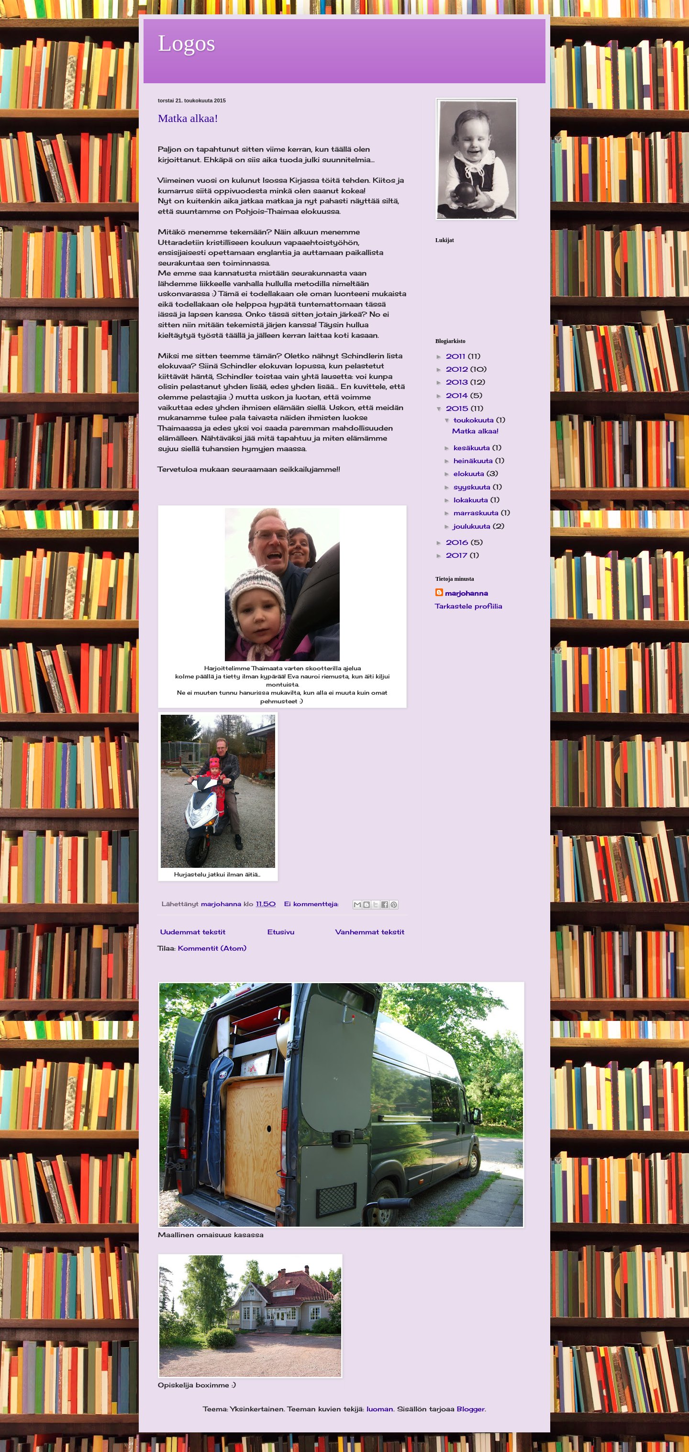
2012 (458, 369)
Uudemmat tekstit (192, 932)
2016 (458, 542)
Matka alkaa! (188, 118)
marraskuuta (477, 513)
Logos (186, 42)
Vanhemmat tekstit (370, 932)
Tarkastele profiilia (468, 606)
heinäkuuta (474, 460)
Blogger (471, 1409)
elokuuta (470, 473)
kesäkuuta (473, 447)
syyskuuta (473, 487)
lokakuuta (472, 500)
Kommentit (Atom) (212, 948)
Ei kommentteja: (312, 904)
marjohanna (466, 593)
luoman (380, 1409)
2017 (458, 555)
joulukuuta (473, 526)
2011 (457, 356)
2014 (458, 395)
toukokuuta (475, 420)
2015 (458, 408)
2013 (458, 382)
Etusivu (280, 932)
